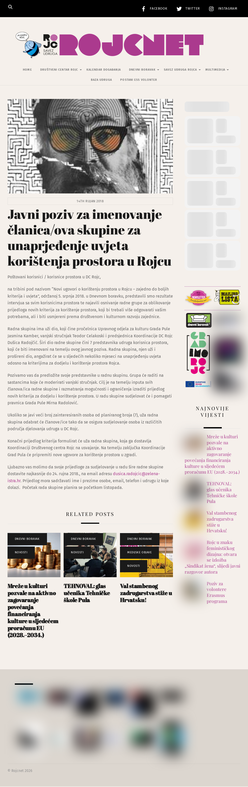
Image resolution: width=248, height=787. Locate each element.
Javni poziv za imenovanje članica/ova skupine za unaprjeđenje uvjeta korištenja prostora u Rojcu (89, 238)
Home (27, 70)
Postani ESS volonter (138, 80)
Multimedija (215, 70)
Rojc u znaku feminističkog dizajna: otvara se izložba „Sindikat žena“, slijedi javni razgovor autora (212, 557)
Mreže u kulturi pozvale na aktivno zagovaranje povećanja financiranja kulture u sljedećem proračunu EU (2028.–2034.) (33, 610)
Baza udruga (101, 80)
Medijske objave (139, 553)
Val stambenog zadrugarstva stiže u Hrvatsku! (146, 593)
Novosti (21, 553)
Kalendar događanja (103, 70)
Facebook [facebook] (152, 8)
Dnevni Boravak (142, 70)
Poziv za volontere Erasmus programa (217, 592)
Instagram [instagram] (221, 8)
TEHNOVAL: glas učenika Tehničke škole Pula (87, 593)
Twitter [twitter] (187, 8)
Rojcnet (17, 771)
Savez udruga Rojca (180, 70)
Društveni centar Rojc (59, 70)
